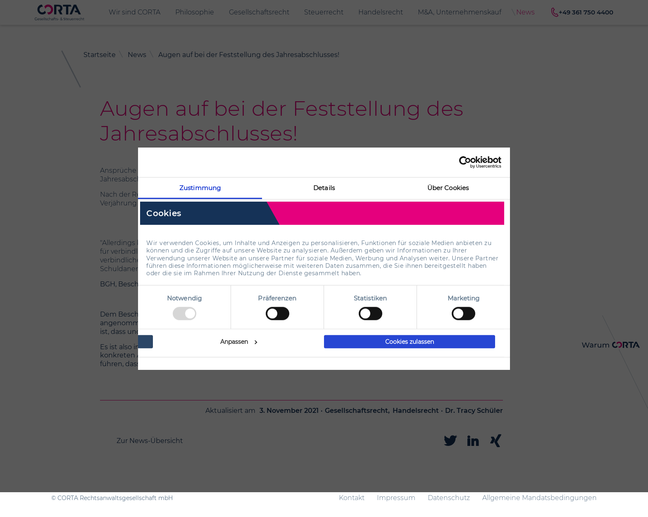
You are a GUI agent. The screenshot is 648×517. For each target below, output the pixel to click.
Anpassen (238, 341)
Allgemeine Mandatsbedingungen (539, 498)
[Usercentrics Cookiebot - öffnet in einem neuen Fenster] (465, 162)
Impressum (396, 498)
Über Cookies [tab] (448, 187)
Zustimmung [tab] (200, 187)
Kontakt (351, 498)
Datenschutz (449, 498)
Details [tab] (324, 187)
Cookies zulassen (409, 341)
